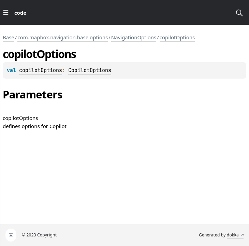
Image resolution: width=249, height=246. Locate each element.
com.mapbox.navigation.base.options (62, 37)
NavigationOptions (133, 37)
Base (8, 37)
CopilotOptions (89, 70)
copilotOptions (177, 37)
